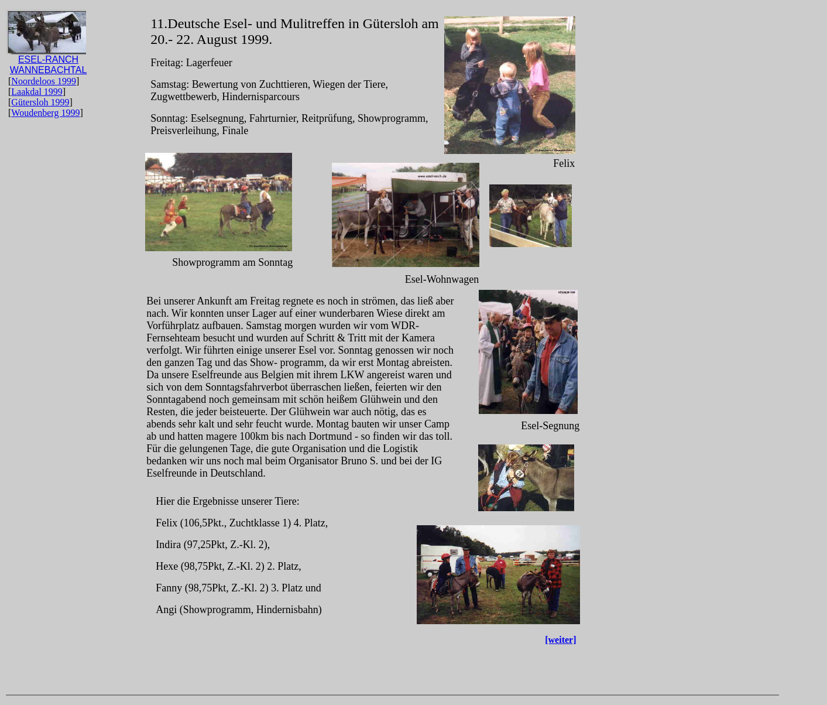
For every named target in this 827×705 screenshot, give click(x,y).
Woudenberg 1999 (45, 113)
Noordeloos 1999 (43, 81)
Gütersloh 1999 (40, 102)
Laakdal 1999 (37, 92)
